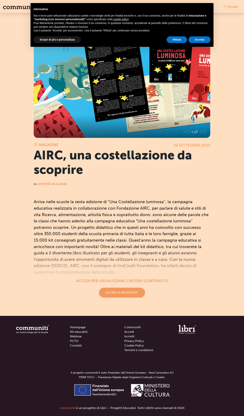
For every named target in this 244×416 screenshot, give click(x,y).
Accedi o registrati (122, 292)
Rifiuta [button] (177, 39)
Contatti (76, 345)
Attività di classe (52, 184)
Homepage (78, 327)
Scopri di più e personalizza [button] (57, 39)
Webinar (76, 336)
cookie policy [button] (120, 19)
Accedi (230, 6)
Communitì (132, 327)
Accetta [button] (199, 39)
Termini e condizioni (138, 350)
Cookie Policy (134, 345)
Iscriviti (129, 336)
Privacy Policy (134, 341)
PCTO (74, 341)
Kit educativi (78, 332)
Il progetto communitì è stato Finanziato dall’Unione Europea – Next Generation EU (122, 372)
